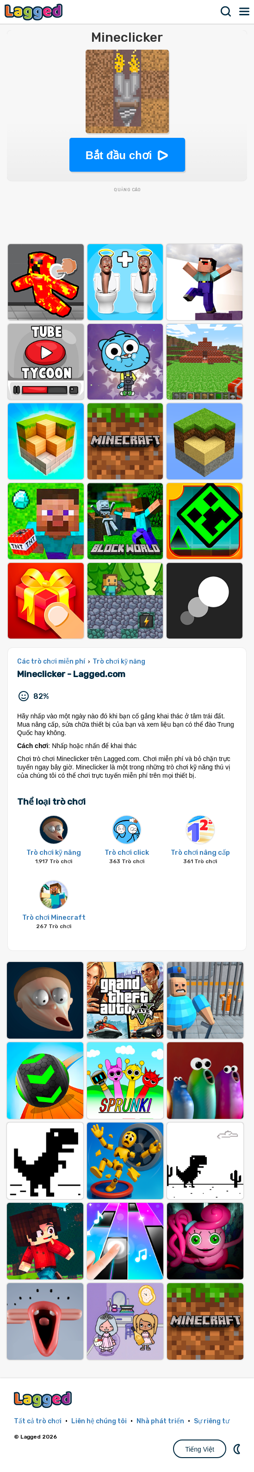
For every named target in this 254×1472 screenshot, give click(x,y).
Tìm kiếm (226, 11)
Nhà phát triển (160, 1421)
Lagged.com (44, 1399)
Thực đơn (244, 11)
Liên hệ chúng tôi (99, 1421)
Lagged (35, 12)
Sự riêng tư (211, 1421)
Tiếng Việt (199, 1449)
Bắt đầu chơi (119, 155)
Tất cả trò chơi (38, 1421)
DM (238, 1449)
